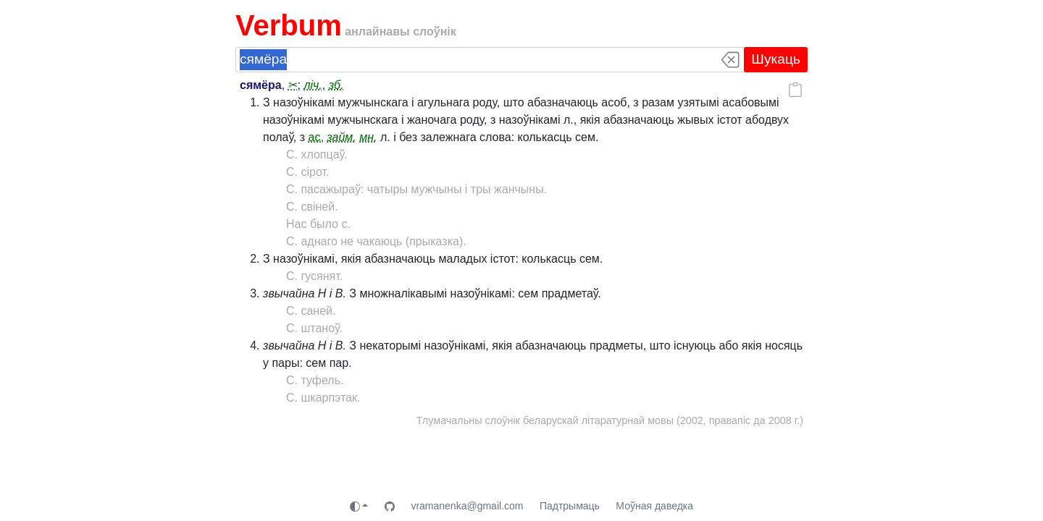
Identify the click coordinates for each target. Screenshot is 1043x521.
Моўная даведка (654, 506)
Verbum (288, 25)
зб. (336, 85)
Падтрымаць (570, 506)
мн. (368, 137)
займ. (341, 137)
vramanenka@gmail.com (467, 506)
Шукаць (775, 59)
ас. (316, 137)
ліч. (312, 85)
